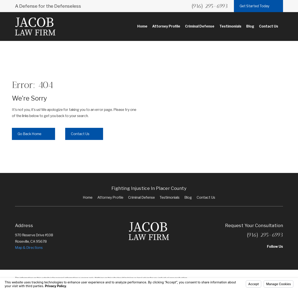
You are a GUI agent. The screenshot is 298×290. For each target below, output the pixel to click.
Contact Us (206, 197)
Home (88, 197)
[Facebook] (280, 255)
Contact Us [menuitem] (268, 26)
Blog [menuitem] (250, 26)
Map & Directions (29, 248)
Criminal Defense (141, 197)
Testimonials (169, 197)
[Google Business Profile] (269, 255)
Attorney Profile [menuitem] (166, 26)
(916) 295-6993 (210, 6)
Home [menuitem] (142, 26)
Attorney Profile (110, 197)
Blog (188, 197)
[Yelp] (257, 255)
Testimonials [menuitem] (230, 26)
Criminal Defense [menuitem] (199, 26)
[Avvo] (246, 255)
